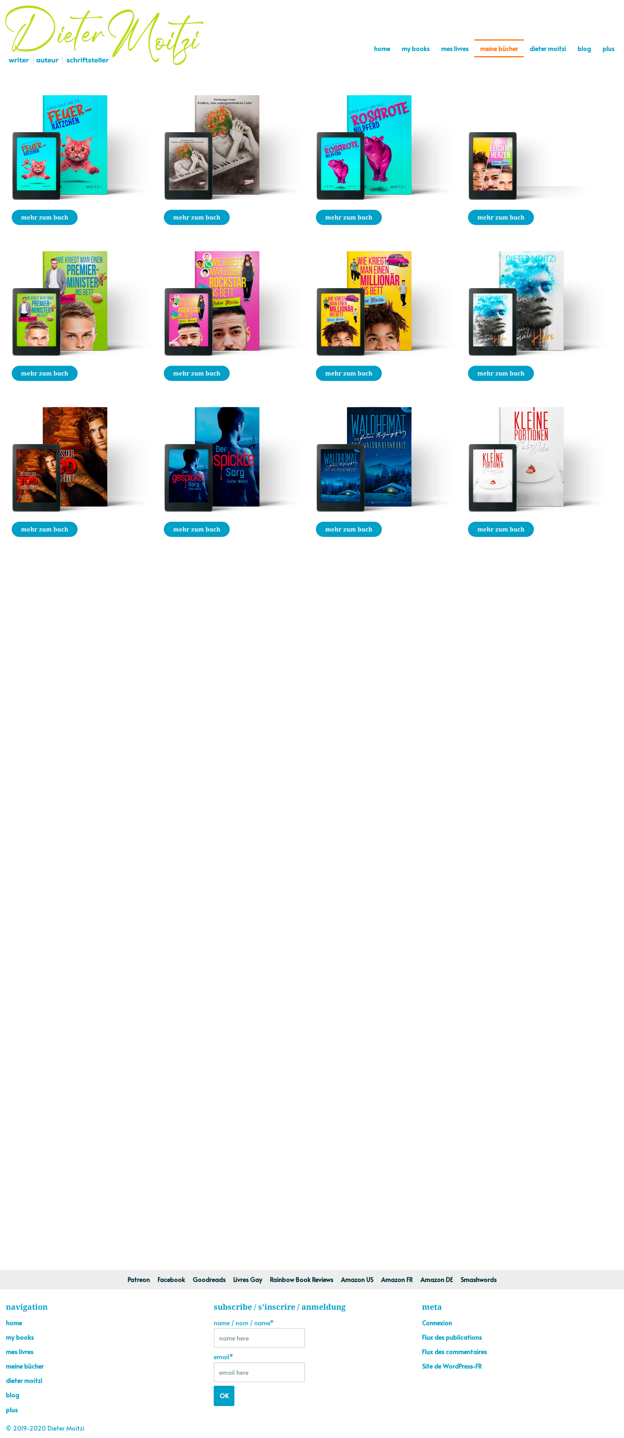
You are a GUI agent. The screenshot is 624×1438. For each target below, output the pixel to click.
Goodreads (209, 1279)
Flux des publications (452, 1337)
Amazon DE (436, 1279)
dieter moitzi (548, 48)
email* (259, 1367)
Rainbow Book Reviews (301, 1279)
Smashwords (478, 1279)
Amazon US (357, 1279)
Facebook (171, 1279)
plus (608, 48)
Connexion (437, 1322)
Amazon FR (397, 1279)
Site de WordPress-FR (452, 1366)
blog (584, 48)
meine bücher (499, 48)
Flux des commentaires (454, 1351)
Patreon (139, 1279)
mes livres (454, 48)
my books (415, 48)
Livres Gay (247, 1279)
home (382, 48)
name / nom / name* (259, 1333)
